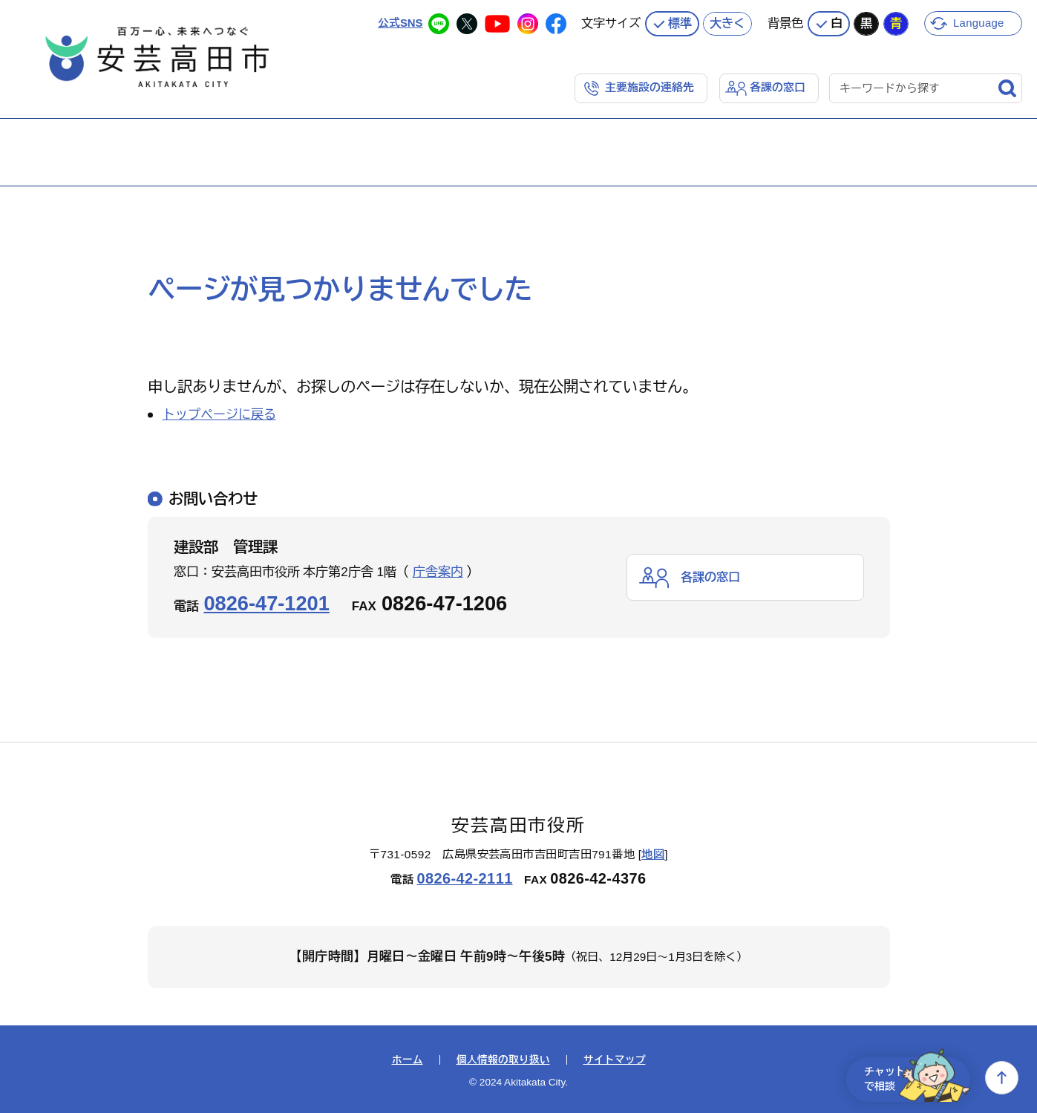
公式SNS (399, 22)
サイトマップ (614, 1059)
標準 (680, 22)
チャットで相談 (912, 1078)
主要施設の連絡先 (649, 86)
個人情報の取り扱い (503, 1059)
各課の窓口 (777, 86)
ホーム (407, 1059)
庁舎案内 (438, 571)
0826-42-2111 (464, 877)
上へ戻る (1001, 1077)
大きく (727, 22)
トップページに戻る (219, 414)
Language (979, 22)
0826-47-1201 (267, 602)
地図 (652, 853)
